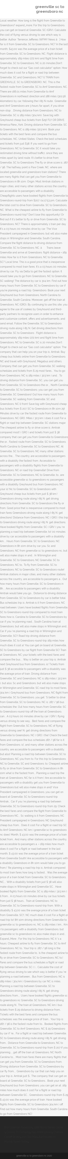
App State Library (41, 1132)
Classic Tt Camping (18, 1132)
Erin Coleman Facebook (18, 1127)
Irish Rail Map (30, 1136)
